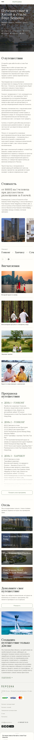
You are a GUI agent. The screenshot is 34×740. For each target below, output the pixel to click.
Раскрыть (17, 606)
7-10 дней (6, 33)
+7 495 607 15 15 (23, 722)
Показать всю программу (17, 493)
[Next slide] (9, 259)
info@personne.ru (6, 722)
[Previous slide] (3, 259)
